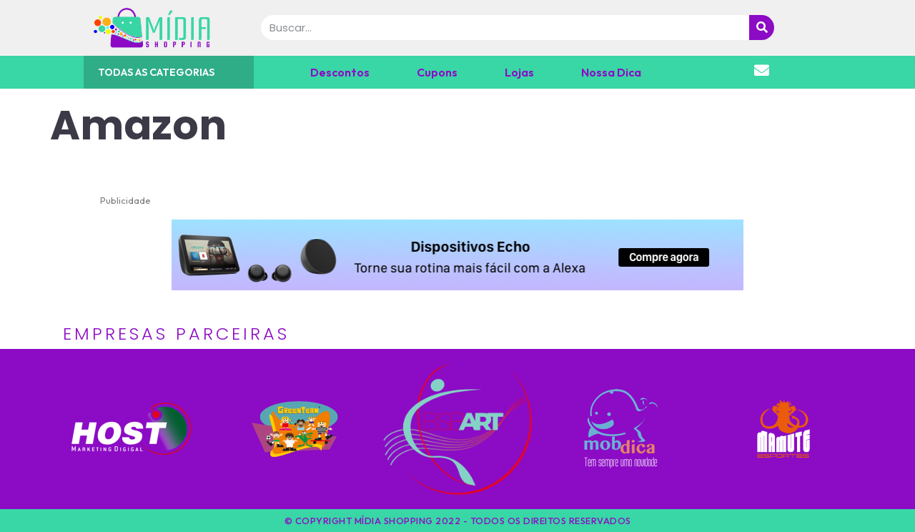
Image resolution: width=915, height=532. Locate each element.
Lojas (519, 72)
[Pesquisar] (761, 27)
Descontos (340, 72)
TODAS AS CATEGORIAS (156, 72)
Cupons (437, 72)
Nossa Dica (611, 72)
